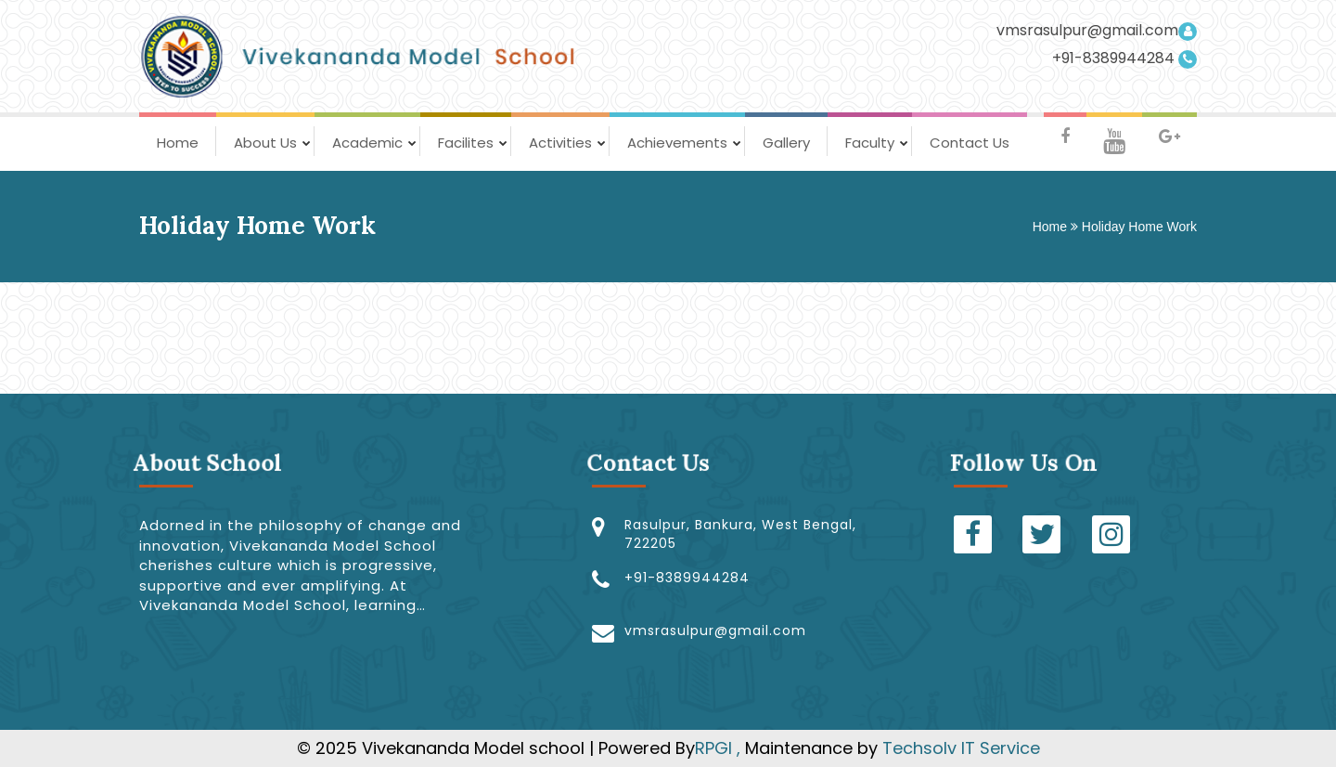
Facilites (466, 142)
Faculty (869, 142)
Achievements (677, 142)
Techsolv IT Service (959, 748)
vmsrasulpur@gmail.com (1096, 30)
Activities (560, 142)
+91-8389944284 (1124, 58)
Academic (367, 142)
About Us (265, 142)
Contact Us (969, 142)
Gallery (786, 142)
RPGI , (720, 748)
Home (178, 142)
